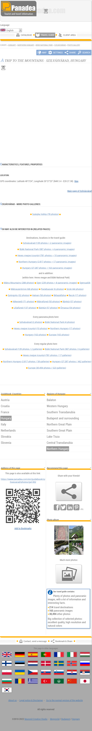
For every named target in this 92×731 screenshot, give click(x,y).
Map (76, 181)
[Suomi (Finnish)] (7, 663)
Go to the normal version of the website (64, 700)
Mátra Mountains (19, 282)
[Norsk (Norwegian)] (72, 663)
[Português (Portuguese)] (46, 654)
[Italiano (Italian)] (72, 654)
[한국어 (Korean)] (7, 690)
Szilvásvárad (60, 45)
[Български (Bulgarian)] (7, 681)
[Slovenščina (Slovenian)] (59, 672)
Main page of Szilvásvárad (79, 191)
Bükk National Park (44, 45)
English (10, 30)
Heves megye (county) (47, 255)
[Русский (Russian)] (85, 663)
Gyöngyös (19, 295)
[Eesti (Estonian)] (20, 663)
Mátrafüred (48, 301)
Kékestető (23, 301)
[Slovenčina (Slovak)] (46, 672)
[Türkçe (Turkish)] (46, 681)
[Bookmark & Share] (69, 491)
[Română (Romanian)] (20, 681)
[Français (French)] (59, 654)
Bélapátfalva (60, 295)
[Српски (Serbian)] (85, 672)
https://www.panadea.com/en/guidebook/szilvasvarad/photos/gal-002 (23, 480)
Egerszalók (85, 282)
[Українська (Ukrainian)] (20, 672)
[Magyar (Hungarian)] (85, 654)
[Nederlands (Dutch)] (33, 663)
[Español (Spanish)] (33, 654)
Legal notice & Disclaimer (31, 700)
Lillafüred (25, 307)
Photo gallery (73, 45)
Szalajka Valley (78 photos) (45, 214)
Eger (57, 282)
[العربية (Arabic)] (59, 681)
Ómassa (70, 307)
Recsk (77, 295)
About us (12, 700)
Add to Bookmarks (23, 528)
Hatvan (41, 295)
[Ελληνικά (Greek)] (33, 681)
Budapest (65, 719)
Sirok (75, 289)
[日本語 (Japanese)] (85, 681)
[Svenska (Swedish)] (59, 663)
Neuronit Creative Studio (35, 719)
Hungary (12, 45)
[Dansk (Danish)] (46, 663)
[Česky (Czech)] (33, 672)
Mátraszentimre (24, 289)
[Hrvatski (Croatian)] (72, 672)
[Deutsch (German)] (20, 654)
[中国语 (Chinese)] (72, 681)
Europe (59, 334)
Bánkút (72, 301)
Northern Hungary (25, 45)
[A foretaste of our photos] (69, 574)
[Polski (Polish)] (7, 672)
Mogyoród (55, 719)
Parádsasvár (52, 289)
